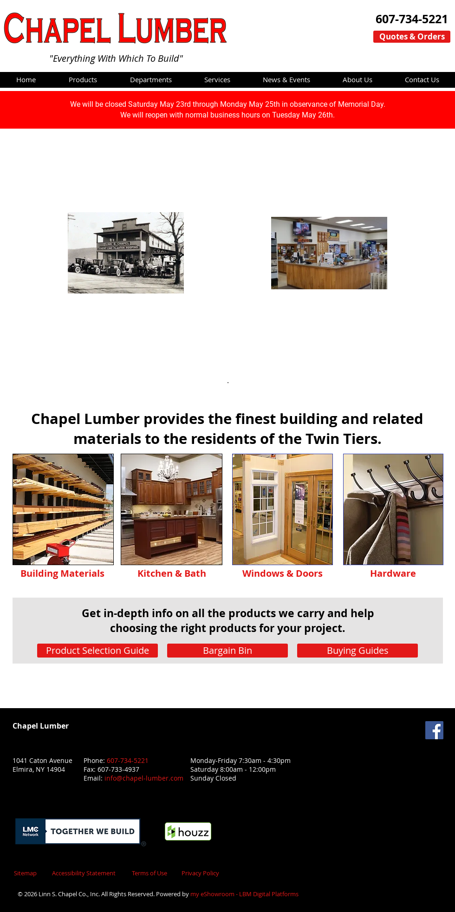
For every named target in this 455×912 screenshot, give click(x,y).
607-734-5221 (128, 760)
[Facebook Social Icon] (434, 730)
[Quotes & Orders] (411, 37)
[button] (82, 79)
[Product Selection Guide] (97, 651)
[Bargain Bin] (227, 651)
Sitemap (25, 873)
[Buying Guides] (357, 651)
